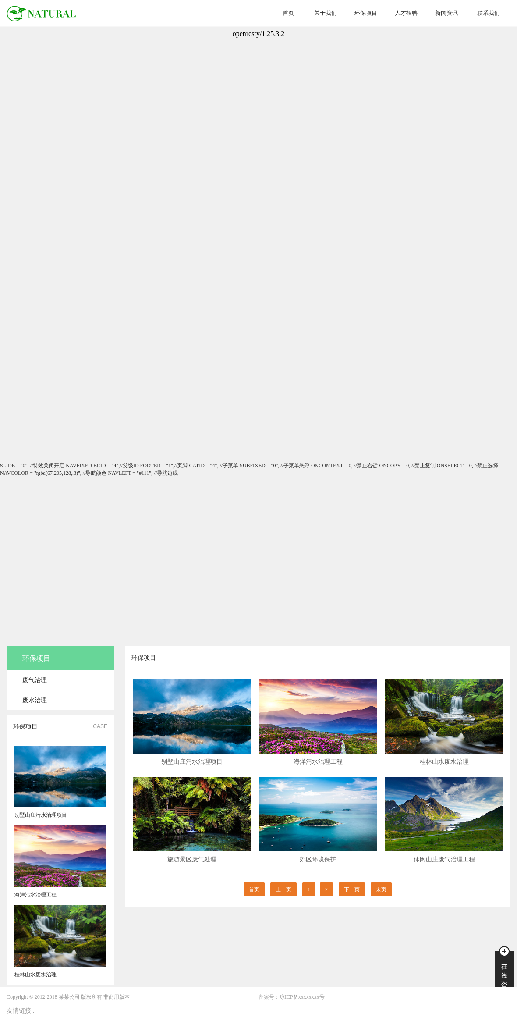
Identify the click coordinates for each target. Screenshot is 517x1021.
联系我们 (488, 13)
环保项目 (365, 13)
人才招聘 (406, 13)
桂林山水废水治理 (444, 761)
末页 (381, 889)
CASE (100, 726)
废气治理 (34, 680)
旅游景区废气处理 (191, 859)
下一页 (352, 889)
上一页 (283, 889)
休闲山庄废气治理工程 (444, 859)
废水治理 (34, 700)
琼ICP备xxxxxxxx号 (302, 997)
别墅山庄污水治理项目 (192, 761)
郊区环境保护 (318, 859)
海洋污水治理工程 (318, 761)
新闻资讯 (446, 13)
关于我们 (325, 13)
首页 (288, 13)
